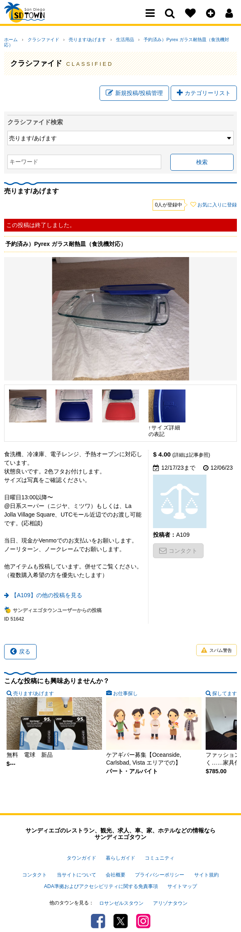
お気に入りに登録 (217, 203)
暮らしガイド (120, 855)
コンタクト (178, 549)
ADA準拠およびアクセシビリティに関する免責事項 (101, 876)
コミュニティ (159, 855)
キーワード (23, 160)
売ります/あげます (76, 39)
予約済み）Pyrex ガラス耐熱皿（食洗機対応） (168, 39)
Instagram (143, 905)
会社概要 (115, 868)
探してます (224, 692)
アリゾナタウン (170, 889)
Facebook (98, 905)
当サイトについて (76, 868)
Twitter (121, 905)
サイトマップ (182, 876)
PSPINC (118, 921)
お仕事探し (125, 692)
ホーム (11, 39)
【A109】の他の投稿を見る (46, 593)
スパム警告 (216, 649)
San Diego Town (40, 22)
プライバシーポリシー (159, 868)
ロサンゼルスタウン (121, 889)
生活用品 (108, 39)
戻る (20, 650)
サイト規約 (206, 868)
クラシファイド (37, 39)
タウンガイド (81, 855)
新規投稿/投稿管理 (134, 89)
